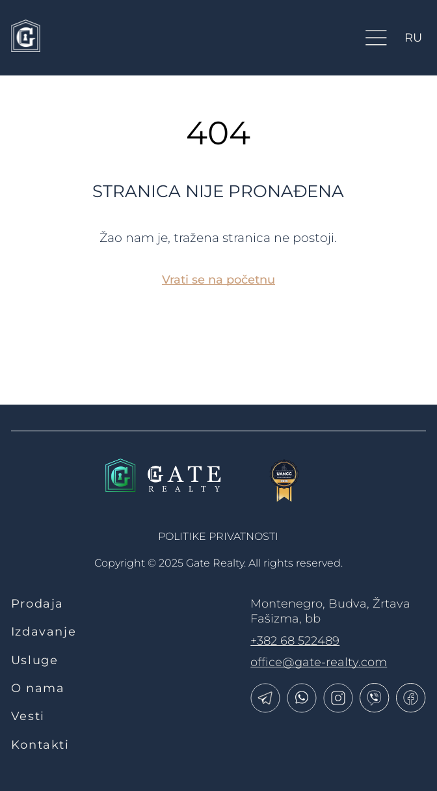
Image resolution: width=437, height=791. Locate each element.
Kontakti (40, 745)
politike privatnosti (218, 536)
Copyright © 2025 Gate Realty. (218, 563)
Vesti (28, 716)
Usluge (35, 660)
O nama (38, 688)
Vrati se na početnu (218, 280)
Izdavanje (44, 631)
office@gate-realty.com (318, 662)
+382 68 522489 (294, 641)
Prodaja (37, 604)
